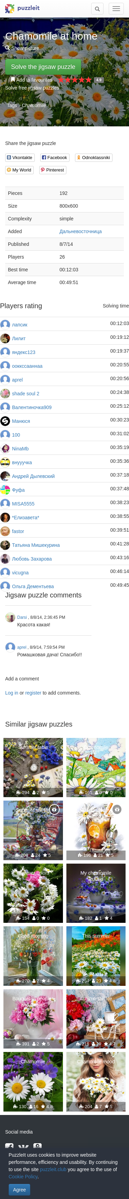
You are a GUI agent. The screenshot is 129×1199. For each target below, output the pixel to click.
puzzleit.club (53, 1169)
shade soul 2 (25, 393)
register (33, 693)
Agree (19, 1189)
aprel (17, 380)
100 (16, 435)
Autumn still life (96, 998)
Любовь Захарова (32, 559)
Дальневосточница (81, 231)
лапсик (19, 324)
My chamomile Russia (95, 876)
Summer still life (33, 810)
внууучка (22, 462)
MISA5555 (23, 504)
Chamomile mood (96, 1061)
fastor (18, 531)
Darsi (22, 617)
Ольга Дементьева (33, 586)
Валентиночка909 (32, 407)
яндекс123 (23, 352)
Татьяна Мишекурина (36, 545)
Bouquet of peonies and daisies (33, 1002)
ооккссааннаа (27, 366)
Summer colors (33, 873)
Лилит (18, 338)
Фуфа (18, 490)
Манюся (21, 421)
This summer (96, 936)
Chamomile (34, 105)
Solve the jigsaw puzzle (43, 66)
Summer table (33, 747)
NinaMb (20, 448)
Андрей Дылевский (33, 476)
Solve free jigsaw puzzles (32, 88)
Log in (11, 693)
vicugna (20, 572)
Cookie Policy (23, 1176)
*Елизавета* (25, 517)
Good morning (33, 936)
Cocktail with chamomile (95, 813)
